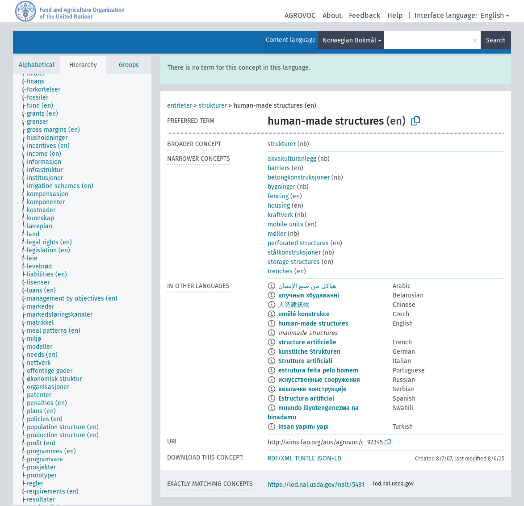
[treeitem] (39, 82)
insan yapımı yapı (303, 427)
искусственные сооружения (319, 380)
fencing (278, 196)
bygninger (281, 187)
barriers (279, 168)
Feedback (364, 15)
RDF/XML (280, 458)
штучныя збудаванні (308, 295)
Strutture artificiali (305, 361)
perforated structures (298, 243)
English (492, 15)
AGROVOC (300, 15)
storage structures (294, 262)
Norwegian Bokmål (349, 40)
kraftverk (280, 215)
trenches (280, 271)
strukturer (213, 105)
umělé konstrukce (304, 314)
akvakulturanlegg (292, 159)
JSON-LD (329, 458)
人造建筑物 (294, 305)
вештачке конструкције (312, 389)
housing (279, 205)
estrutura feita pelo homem (318, 370)
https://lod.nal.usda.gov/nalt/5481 (316, 485)
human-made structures (313, 323)
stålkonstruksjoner (294, 252)
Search (496, 40)
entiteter (179, 105)
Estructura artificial (306, 398)
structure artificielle (307, 342)
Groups (129, 65)
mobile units (285, 224)
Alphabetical (36, 65)
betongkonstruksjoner (299, 177)
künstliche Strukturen (309, 351)
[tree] (82, 289)
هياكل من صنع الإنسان (307, 286)
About (332, 15)
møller (277, 234)
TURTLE (305, 458)
